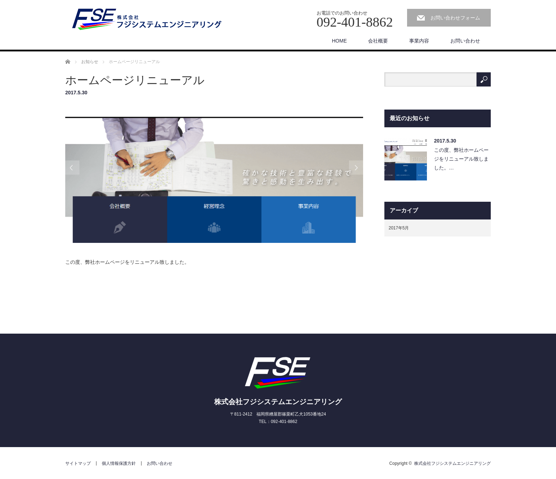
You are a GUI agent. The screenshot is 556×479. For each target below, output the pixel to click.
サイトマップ (78, 463)
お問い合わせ (465, 41)
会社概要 (378, 41)
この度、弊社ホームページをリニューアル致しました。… (461, 159)
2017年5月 (399, 227)
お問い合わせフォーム (455, 18)
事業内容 (419, 41)
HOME (339, 41)
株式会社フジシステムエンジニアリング (278, 402)
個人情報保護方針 (119, 463)
